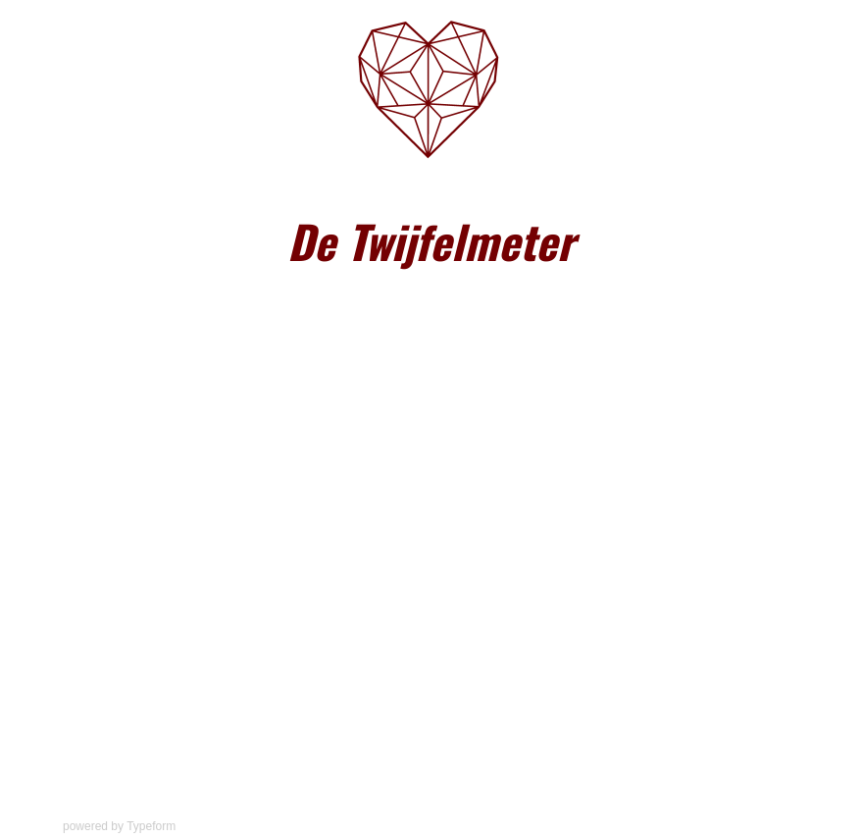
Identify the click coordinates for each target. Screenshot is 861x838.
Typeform (151, 826)
